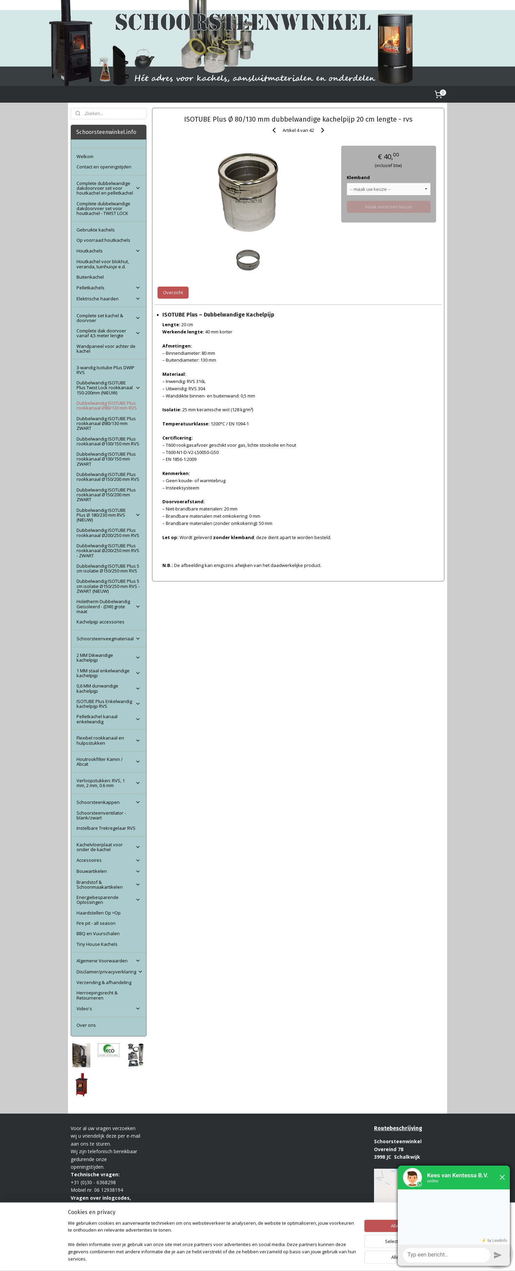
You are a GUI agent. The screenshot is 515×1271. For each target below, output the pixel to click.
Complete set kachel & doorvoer (108, 317)
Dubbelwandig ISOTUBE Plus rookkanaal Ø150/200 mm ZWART (106, 495)
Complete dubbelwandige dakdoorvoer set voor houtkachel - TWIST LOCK (103, 208)
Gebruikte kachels (96, 230)
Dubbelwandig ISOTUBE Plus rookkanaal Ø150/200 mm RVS (108, 476)
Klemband (358, 177)
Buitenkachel (90, 277)
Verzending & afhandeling (104, 982)
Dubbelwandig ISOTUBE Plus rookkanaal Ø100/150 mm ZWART (106, 459)
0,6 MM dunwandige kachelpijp (108, 688)
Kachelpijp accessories (100, 622)
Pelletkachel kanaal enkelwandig (108, 718)
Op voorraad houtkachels (103, 240)
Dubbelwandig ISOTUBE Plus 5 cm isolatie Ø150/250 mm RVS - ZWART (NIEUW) (108, 586)
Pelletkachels (108, 288)
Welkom (85, 156)
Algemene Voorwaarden (108, 961)
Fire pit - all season (96, 923)
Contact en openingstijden (104, 167)
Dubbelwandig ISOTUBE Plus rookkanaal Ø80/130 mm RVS (107, 405)
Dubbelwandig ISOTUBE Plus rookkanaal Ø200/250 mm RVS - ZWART (108, 550)
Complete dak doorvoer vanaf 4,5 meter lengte (108, 333)
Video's (108, 1008)
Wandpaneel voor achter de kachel (106, 348)
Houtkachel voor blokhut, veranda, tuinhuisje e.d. (103, 263)
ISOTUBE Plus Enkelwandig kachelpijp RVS (108, 703)
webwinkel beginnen (281, 1258)
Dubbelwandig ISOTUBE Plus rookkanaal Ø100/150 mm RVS (108, 441)
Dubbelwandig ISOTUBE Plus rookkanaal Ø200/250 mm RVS (108, 532)
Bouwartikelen (108, 871)
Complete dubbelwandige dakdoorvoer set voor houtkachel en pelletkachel (108, 188)
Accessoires (108, 860)
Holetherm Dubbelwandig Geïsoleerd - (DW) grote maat (108, 606)
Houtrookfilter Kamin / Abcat (108, 761)
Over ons (86, 1025)
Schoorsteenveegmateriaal (109, 639)
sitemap (240, 1258)
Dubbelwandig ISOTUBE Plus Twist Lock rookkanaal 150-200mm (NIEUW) (108, 388)
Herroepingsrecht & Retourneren (97, 995)
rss (255, 1258)
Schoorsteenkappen (108, 802)
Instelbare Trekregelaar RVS (106, 828)
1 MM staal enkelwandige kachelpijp (108, 673)
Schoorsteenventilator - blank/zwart (101, 815)
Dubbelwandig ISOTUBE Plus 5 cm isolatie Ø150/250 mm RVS (108, 568)
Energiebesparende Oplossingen (108, 899)
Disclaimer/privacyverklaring (110, 972)
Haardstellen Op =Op (99, 913)
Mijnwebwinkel (341, 1258)
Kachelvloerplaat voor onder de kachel (108, 846)
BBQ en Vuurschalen (98, 933)
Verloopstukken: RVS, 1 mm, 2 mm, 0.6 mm (108, 782)
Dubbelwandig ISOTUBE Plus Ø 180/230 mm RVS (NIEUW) (108, 515)
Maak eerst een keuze (388, 207)
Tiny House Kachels (97, 944)
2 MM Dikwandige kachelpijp (108, 657)
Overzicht (173, 292)
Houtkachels (108, 251)
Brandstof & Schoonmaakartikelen (108, 884)
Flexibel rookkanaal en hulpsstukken (108, 740)
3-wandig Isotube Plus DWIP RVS (105, 369)
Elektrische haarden (108, 299)
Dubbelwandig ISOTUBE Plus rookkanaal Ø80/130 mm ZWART (106, 423)
